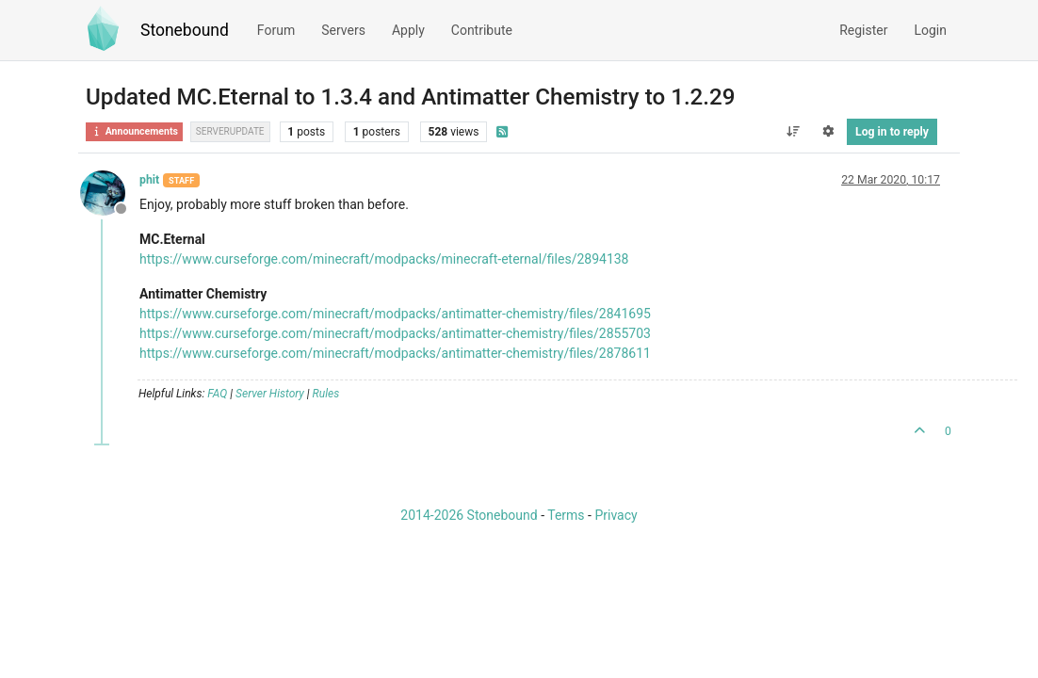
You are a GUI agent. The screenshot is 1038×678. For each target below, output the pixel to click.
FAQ (217, 393)
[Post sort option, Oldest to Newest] (792, 132)
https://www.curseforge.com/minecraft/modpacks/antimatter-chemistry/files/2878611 (395, 353)
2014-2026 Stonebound (468, 515)
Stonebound (184, 30)
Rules (326, 393)
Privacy (615, 515)
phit (149, 179)
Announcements (134, 131)
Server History (269, 393)
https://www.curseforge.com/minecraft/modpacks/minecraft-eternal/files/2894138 (384, 258)
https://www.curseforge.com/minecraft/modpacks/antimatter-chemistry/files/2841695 (395, 313)
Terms (565, 515)
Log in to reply (892, 131)
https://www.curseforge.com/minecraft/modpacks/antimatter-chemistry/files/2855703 (395, 333)
